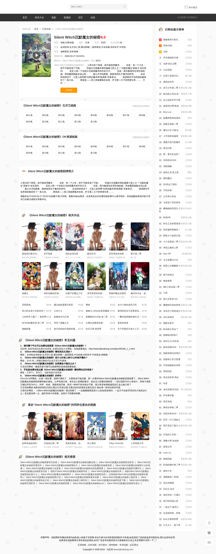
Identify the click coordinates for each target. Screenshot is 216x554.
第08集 (142, 115)
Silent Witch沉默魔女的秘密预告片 (61, 465)
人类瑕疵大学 (137, 443)
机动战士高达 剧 (175, 94)
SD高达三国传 (175, 184)
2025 (29, 360)
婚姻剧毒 (37, 328)
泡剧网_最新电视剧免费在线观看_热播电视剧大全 (44, 349)
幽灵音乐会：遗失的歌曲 (142, 293)
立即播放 (68, 90)
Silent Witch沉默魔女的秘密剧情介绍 (43, 477)
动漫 (92, 17)
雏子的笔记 (175, 274)
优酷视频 (48, 372)
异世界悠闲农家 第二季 (120, 253)
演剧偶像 (175, 166)
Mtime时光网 (26, 378)
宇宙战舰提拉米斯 (175, 365)
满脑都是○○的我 (175, 477)
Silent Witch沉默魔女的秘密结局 (106, 471)
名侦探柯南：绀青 (175, 513)
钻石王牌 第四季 (100, 328)
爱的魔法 (175, 178)
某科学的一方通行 (175, 495)
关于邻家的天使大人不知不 (132, 328)
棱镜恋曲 (175, 458)
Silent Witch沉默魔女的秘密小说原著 (43, 468)
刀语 (175, 293)
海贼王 (25, 293)
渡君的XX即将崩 (175, 106)
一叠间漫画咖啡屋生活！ (132, 316)
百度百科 (57, 360)
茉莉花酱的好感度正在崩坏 (56, 293)
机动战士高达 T (175, 329)
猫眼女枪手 (175, 323)
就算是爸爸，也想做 (75, 443)
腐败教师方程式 (175, 39)
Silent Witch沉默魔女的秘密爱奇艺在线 (38, 462)
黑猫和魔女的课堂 (117, 293)
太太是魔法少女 (175, 259)
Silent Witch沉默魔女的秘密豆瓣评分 (124, 468)
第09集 (29, 121)
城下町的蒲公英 (175, 501)
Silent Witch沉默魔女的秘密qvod (88, 483)
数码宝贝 (91, 253)
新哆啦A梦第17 (175, 335)
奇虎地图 (123, 545)
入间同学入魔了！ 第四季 (37, 316)
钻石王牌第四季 (175, 519)
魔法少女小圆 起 (175, 130)
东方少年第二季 (175, 87)
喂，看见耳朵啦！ (175, 154)
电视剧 (67, 17)
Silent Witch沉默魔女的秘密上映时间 (70, 480)
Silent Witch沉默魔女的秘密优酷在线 (78, 462)
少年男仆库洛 (175, 196)
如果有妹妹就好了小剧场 (33, 443)
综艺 (80, 17)
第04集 (77, 115)
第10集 (45, 121)
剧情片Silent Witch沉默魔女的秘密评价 (68, 471)
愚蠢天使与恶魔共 (175, 142)
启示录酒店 (175, 317)
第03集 (61, 115)
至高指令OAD (175, 160)
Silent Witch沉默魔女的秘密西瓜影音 (116, 462)
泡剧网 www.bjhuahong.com (120, 549)
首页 (25, 17)
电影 (54, 17)
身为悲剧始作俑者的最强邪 (68, 328)
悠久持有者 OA (175, 299)
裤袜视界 (175, 280)
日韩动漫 (46, 29)
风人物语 (91, 443)
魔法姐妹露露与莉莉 (68, 304)
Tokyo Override (116, 443)
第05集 (93, 115)
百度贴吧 (24, 366)
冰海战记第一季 (51, 443)
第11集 (61, 121)
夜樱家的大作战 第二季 (100, 316)
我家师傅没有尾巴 (175, 353)
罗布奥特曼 (175, 395)
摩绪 (100, 304)
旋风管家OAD (175, 347)
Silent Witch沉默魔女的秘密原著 (96, 465)
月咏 (175, 51)
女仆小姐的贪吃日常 (132, 304)
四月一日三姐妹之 (175, 419)
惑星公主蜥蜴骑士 (175, 267)
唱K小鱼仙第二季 (175, 287)
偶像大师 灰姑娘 (175, 440)
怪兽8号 (175, 217)
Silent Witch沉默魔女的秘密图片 (56, 474)
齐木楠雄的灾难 (175, 57)
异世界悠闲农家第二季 (98, 293)
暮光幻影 (175, 148)
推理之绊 (175, 446)
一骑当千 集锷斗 (175, 507)
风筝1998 (175, 45)
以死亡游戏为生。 (175, 75)
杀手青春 (48, 253)
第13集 (93, 121)
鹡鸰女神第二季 (175, 407)
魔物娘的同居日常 (175, 210)
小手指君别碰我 (175, 136)
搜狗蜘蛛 (113, 545)
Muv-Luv (175, 112)
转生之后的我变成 (175, 223)
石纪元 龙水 (175, 489)
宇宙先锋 (175, 190)
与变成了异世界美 (175, 202)
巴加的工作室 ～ (175, 434)
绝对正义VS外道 (175, 341)
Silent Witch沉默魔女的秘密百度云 (123, 483)
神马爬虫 (103, 545)
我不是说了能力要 (175, 427)
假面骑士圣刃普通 (175, 359)
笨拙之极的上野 (175, 247)
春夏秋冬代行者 (68, 316)
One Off (175, 253)
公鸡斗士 (68, 311)
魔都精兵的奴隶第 (175, 305)
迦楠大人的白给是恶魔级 (100, 311)
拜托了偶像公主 (68, 323)
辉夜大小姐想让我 (175, 235)
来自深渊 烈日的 (175, 389)
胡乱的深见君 (71, 253)
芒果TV (30, 372)
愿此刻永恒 (175, 81)
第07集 (126, 115)
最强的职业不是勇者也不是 (132, 311)
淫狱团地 (37, 304)
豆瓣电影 (24, 390)
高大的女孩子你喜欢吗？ (37, 311)
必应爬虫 (134, 545)
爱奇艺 (39, 372)
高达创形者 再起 (175, 377)
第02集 (45, 115)
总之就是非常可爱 (175, 100)
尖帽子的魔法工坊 (74, 293)
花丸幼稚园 (175, 483)
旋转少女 (175, 470)
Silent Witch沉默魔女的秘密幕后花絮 (81, 477)
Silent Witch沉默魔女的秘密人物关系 (120, 477)
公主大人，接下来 (175, 525)
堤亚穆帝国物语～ (175, 229)
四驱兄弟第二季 (175, 124)
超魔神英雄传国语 (175, 118)
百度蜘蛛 (82, 545)
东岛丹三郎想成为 (175, 311)
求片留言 (190, 7)
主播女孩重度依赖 (100, 323)
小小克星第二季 (175, 241)
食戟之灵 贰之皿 (175, 172)
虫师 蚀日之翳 (175, 63)
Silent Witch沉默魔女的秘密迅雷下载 (108, 480)
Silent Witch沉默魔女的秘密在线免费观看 (83, 468)
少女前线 (175, 69)
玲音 (175, 383)
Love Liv (175, 452)
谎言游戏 (175, 401)
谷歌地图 (92, 545)
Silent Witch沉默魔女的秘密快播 (54, 483)
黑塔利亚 (175, 371)
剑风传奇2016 (175, 413)
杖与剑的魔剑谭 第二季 (37, 323)
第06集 (109, 115)
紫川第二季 (136, 253)
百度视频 (57, 372)
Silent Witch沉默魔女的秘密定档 (90, 474)
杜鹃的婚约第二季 (175, 464)
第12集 (77, 121)
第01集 (29, 115)
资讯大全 (39, 17)
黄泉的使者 (132, 323)
